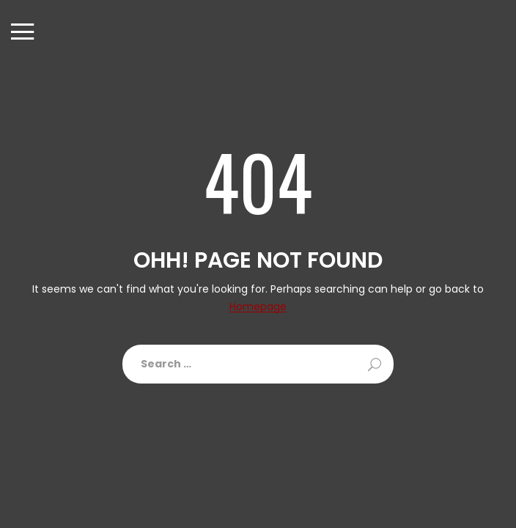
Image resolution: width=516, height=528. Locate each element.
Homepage (258, 306)
